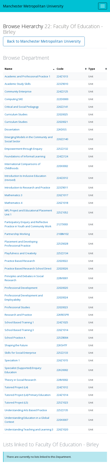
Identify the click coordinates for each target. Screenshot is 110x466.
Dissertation (12, 129)
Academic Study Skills (18, 84)
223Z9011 (62, 187)
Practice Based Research (20, 261)
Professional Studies (17, 307)
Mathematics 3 (13, 195)
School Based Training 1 (19, 322)
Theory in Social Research (20, 380)
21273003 (62, 224)
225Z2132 (62, 149)
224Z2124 (62, 156)
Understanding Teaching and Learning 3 (29, 429)
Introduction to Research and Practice (27, 187)
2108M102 (63, 234)
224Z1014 (62, 395)
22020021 (62, 122)
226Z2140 (62, 139)
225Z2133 (62, 352)
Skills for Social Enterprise (20, 352)
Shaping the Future (16, 345)
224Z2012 (62, 178)
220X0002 (62, 166)
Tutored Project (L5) (16, 402)
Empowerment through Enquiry (23, 149)
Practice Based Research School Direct (28, 268)
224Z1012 (62, 387)
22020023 (62, 307)
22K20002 (62, 370)
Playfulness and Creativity (21, 253)
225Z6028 (62, 243)
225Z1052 (62, 212)
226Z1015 (62, 360)
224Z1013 (62, 76)
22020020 (62, 288)
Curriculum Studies (16, 114)
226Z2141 (62, 107)
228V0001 (62, 278)
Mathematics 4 (13, 203)
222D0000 (62, 99)
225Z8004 (62, 337)
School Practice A (15, 337)
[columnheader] (29, 69)
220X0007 (62, 420)
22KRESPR (63, 314)
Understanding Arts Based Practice (26, 410)
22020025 (62, 114)
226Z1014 (62, 330)
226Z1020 (62, 429)
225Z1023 (62, 402)
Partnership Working (17, 234)
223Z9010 (62, 84)
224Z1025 (62, 322)
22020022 (62, 261)
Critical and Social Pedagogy (22, 107)
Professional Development (21, 288)
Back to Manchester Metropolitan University (44, 41)
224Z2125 (62, 91)
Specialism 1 (12, 360)
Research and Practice (18, 314)
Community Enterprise (18, 91)
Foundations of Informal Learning (25, 156)
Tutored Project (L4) (16, 387)
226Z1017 (62, 195)
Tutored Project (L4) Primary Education (28, 395)
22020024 (62, 297)
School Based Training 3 (19, 330)
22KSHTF (62, 345)
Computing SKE (14, 99)
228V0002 (62, 380)
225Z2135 (62, 410)
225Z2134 (62, 253)
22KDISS (62, 129)
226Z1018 (62, 203)
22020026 (62, 268)
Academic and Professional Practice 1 (27, 76)
